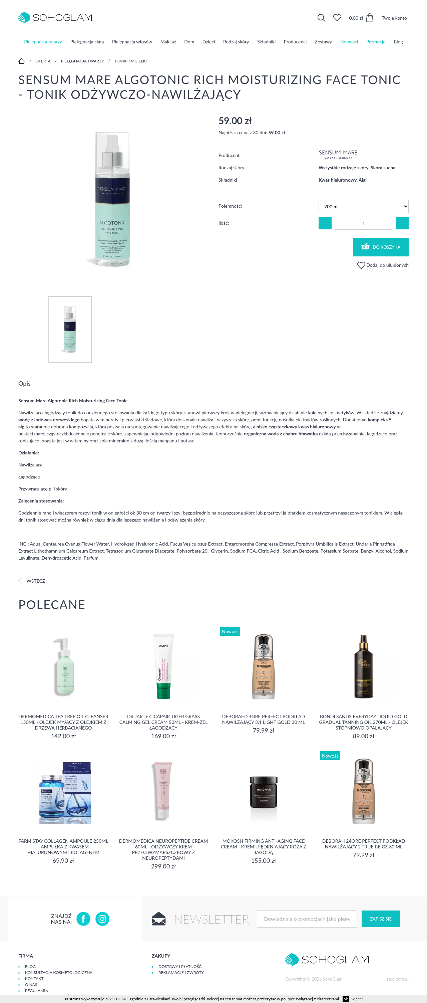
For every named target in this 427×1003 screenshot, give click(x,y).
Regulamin (36, 990)
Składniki (266, 41)
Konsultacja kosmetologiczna (58, 972)
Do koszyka (381, 246)
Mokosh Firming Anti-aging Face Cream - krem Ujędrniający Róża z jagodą (263, 846)
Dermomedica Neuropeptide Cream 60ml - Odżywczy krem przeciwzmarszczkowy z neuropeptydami (163, 849)
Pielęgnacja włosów (132, 41)
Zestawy (323, 41)
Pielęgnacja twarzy (43, 41)
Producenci (295, 41)
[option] (113, 199)
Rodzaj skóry (236, 41)
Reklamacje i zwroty (181, 972)
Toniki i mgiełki (130, 60)
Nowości (349, 41)
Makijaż (168, 41)
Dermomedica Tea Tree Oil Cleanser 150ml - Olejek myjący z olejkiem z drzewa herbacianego (63, 722)
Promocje (376, 41)
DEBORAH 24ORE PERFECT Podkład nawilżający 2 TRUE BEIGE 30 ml (363, 843)
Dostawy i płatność (179, 966)
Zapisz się (380, 919)
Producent (229, 155)
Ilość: (224, 223)
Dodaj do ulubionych (383, 265)
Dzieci (208, 41)
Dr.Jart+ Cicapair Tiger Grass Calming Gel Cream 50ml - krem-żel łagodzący (163, 722)
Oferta (43, 60)
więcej (357, 998)
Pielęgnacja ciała (87, 41)
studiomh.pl (397, 979)
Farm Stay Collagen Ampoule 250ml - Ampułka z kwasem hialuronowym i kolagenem (63, 846)
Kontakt (34, 978)
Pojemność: (230, 206)
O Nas (31, 984)
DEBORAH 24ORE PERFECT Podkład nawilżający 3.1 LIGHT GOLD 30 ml (263, 719)
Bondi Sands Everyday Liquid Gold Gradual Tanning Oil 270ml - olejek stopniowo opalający (363, 722)
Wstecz (31, 581)
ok (346, 998)
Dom (189, 41)
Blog (398, 41)
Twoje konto (394, 18)
